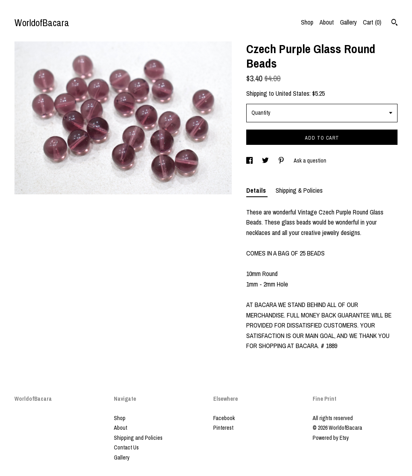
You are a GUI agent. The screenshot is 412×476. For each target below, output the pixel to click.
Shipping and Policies (138, 437)
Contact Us (126, 447)
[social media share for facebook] (250, 160)
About (326, 22)
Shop (307, 22)
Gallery (348, 22)
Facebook (224, 418)
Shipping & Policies (299, 190)
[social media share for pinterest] (282, 160)
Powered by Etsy (331, 437)
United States (292, 93)
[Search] (394, 23)
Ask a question (310, 160)
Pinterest (223, 427)
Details (257, 190)
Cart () (372, 22)
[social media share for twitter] (266, 160)
